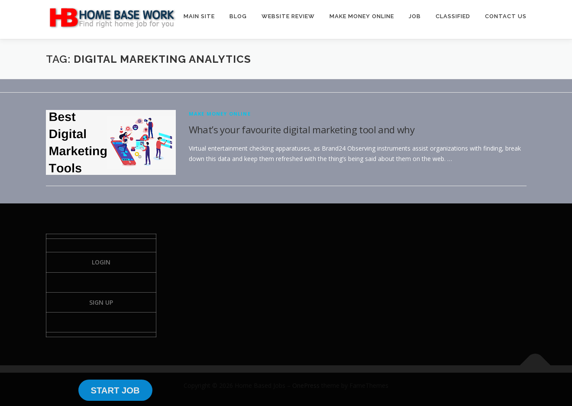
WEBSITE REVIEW (288, 16)
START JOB (114, 390)
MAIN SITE (199, 16)
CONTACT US (506, 16)
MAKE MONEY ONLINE (362, 16)
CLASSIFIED (453, 16)
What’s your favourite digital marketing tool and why (302, 129)
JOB (415, 16)
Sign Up (101, 302)
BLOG (238, 16)
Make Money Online (220, 113)
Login (101, 262)
